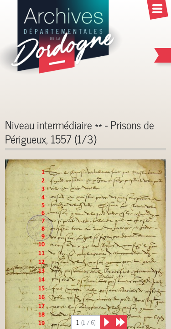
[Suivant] (107, 322)
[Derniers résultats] (120, 322)
